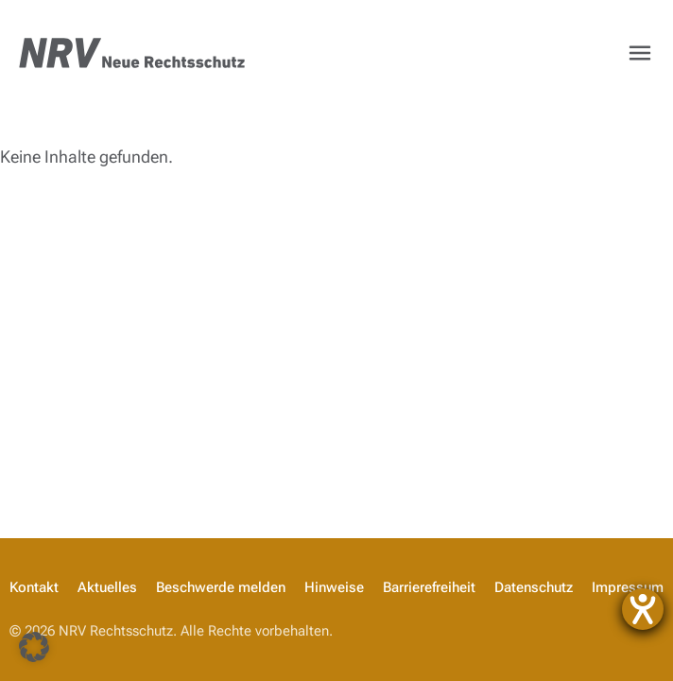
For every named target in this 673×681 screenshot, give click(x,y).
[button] (34, 647)
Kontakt (34, 587)
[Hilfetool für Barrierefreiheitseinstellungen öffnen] (643, 609)
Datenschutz (533, 587)
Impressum (628, 587)
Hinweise (334, 587)
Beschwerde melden (220, 587)
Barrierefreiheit (429, 587)
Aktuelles (107, 587)
